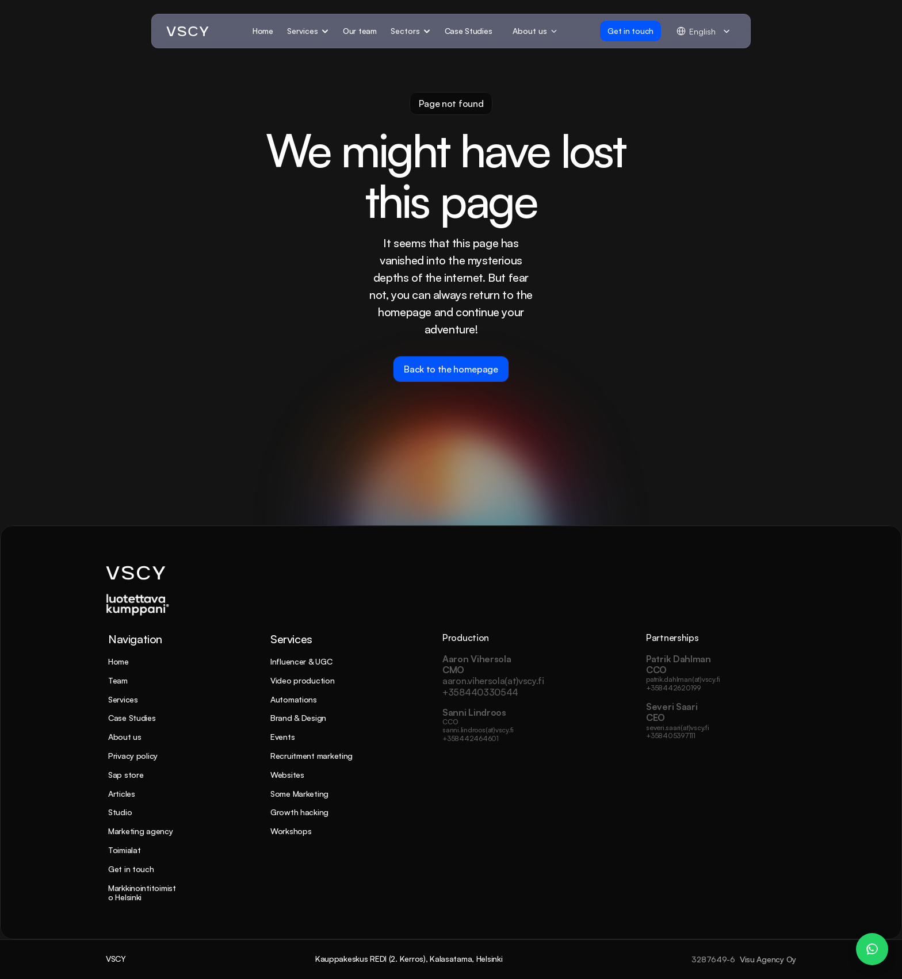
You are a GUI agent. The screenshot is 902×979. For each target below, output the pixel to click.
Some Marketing (299, 793)
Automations (293, 699)
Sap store (125, 775)
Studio (120, 812)
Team (118, 680)
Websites (287, 775)
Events (282, 737)
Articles (121, 793)
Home (118, 661)
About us (125, 737)
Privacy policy (133, 756)
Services (123, 699)
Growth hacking (299, 812)
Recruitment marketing (311, 756)
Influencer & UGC (301, 661)
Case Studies (132, 718)
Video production (302, 680)
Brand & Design (298, 718)
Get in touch (131, 869)
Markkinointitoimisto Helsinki (142, 893)
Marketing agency (140, 831)
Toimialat (124, 850)
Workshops (290, 831)
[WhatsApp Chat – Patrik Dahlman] (872, 949)
